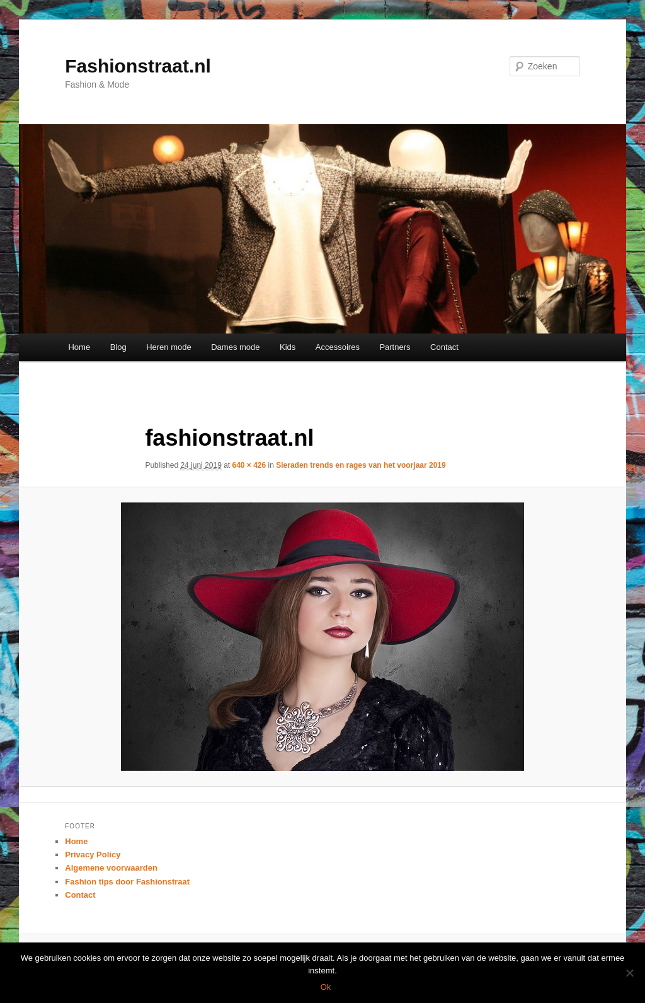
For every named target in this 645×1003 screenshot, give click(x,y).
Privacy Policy (92, 854)
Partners (394, 347)
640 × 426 (249, 465)
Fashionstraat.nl (138, 65)
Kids (287, 347)
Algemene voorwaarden (111, 868)
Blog (118, 347)
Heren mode (168, 347)
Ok (326, 987)
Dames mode (235, 347)
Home (79, 347)
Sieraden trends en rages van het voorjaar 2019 (360, 465)
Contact (444, 347)
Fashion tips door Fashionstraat (127, 881)
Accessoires (338, 347)
